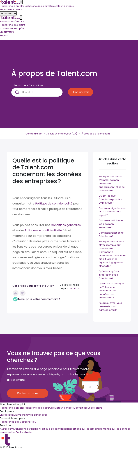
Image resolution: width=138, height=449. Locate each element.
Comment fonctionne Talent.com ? (111, 234)
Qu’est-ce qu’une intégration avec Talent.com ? (109, 275)
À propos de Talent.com (96, 133)
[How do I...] (37, 92)
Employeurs (7, 32)
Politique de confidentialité (53, 203)
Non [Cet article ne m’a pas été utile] (23, 293)
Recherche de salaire (12, 25)
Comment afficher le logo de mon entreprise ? (111, 224)
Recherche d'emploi (12, 21)
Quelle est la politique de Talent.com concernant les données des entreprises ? (111, 290)
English (4, 35)
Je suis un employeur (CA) (61, 133)
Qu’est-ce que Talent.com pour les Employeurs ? (110, 199)
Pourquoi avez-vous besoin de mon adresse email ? (110, 306)
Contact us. (73, 288)
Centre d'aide (34, 133)
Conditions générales (66, 225)
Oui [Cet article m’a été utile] (16, 293)
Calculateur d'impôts (12, 28)
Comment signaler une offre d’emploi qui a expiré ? (112, 211)
